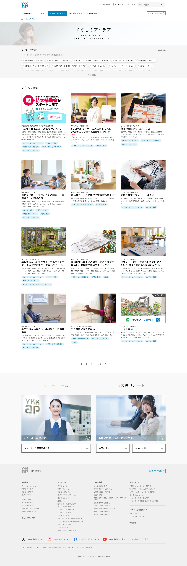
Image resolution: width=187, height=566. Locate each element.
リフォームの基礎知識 (65, 510)
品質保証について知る (102, 492)
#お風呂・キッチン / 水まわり (36, 66)
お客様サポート (75, 13)
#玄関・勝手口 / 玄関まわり (59, 60)
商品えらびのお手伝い (29, 511)
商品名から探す (27, 503)
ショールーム (92, 13)
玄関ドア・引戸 (27, 489)
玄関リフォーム (63, 489)
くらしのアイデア (57, 13)
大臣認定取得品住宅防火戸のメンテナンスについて (110, 499)
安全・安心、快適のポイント (104, 509)
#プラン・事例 (145, 66)
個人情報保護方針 (55, 547)
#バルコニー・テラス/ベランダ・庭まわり (92, 60)
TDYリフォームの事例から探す (69, 521)
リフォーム (41, 13)
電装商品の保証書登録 (102, 503)
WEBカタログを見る (29, 508)
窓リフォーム (62, 486)
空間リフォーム (63, 501)
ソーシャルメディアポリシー (73, 547)
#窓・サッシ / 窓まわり (34, 60)
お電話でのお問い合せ (102, 515)
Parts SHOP (61, 527)
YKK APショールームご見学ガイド (142, 489)
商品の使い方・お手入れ (103, 489)
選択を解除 (162, 50)
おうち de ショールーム (138, 495)
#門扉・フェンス (98, 66)
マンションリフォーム (65, 498)
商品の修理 (98, 495)
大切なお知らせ (135, 514)
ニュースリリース (136, 516)
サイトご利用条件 (27, 547)
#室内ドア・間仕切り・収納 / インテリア (70, 66)
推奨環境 (89, 547)
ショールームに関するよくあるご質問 (144, 501)
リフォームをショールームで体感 (142, 492)
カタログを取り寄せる (102, 506)
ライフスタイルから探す (66, 507)
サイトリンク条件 (41, 547)
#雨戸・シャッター (147, 60)
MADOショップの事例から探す (69, 519)
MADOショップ (63, 524)
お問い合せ (104, 448)
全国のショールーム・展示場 (140, 486)
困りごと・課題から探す (66, 504)
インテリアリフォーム (65, 492)
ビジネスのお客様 (155, 13)
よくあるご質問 (130, 5)
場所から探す (26, 500)
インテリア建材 (27, 492)
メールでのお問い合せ (102, 512)
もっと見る (92, 75)
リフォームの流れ (64, 513)
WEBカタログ (119, 5)
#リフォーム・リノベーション (122, 66)
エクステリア (26, 495)
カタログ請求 (141, 448)
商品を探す (28, 13)
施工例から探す (27, 506)
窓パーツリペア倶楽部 (65, 530)
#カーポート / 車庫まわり (124, 60)
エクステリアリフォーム (66, 495)
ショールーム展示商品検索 (37, 448)
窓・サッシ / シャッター (30, 486)
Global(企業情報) (104, 4)
